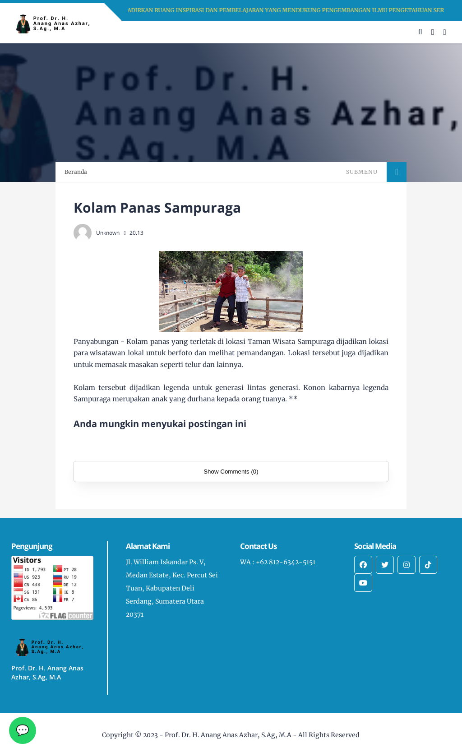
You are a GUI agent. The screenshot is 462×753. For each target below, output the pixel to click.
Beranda (76, 171)
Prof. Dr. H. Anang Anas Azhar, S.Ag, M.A (228, 735)
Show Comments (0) (230, 471)
